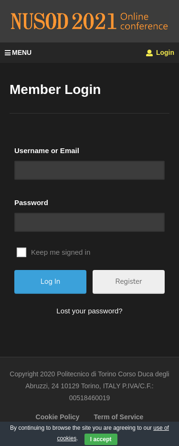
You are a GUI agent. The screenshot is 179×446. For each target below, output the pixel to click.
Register (129, 281)
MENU (18, 52)
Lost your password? (89, 311)
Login (160, 52)
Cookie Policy (58, 417)
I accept (101, 439)
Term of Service (118, 417)
